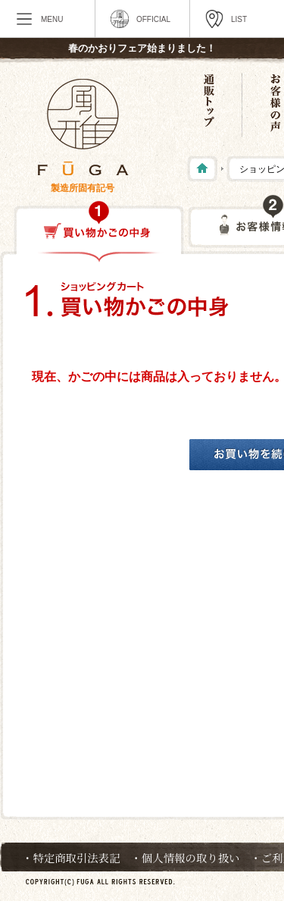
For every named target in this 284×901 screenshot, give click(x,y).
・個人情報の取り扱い (185, 857)
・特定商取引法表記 (71, 857)
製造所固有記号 (82, 188)
